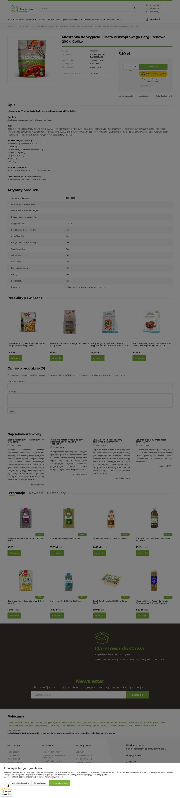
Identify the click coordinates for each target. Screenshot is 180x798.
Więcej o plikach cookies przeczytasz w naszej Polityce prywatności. (33, 777)
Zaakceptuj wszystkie (59, 783)
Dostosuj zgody (40, 783)
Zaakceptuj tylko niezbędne (17, 783)
